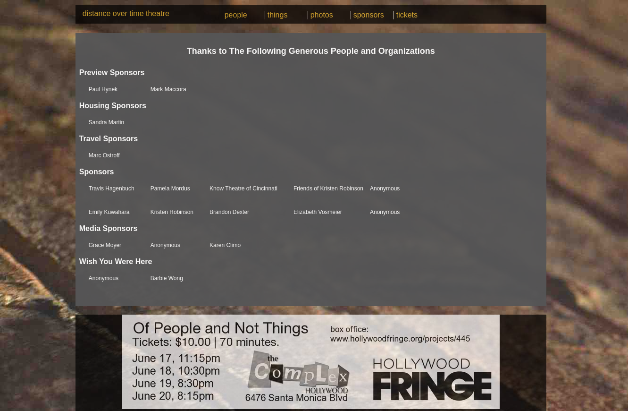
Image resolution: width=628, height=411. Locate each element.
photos (321, 15)
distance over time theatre (126, 13)
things (278, 15)
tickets (407, 15)
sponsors (368, 15)
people (236, 15)
